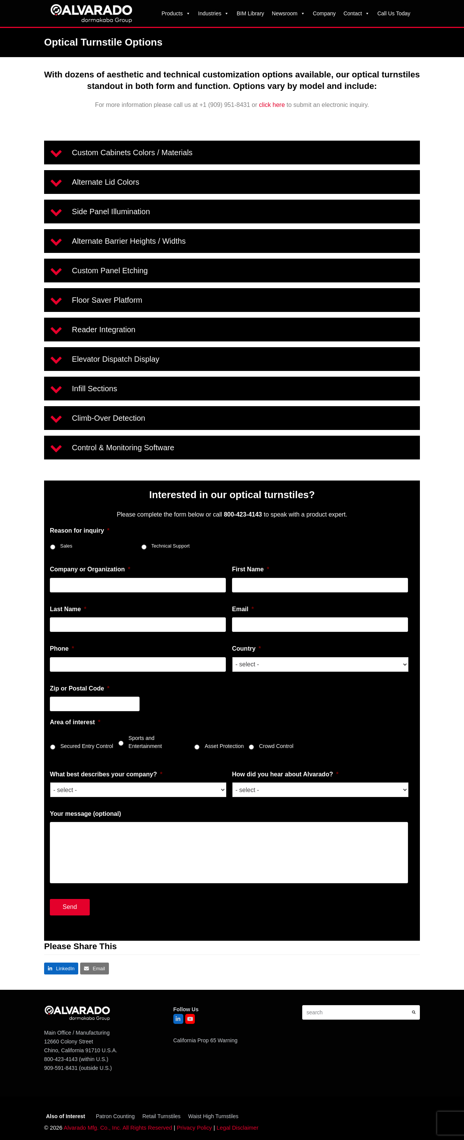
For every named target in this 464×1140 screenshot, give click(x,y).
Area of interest (75, 722)
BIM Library (250, 13)
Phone (62, 648)
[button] (232, 152)
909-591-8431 (60, 1068)
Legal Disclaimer (237, 1128)
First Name (250, 569)
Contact (357, 13)
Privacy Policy (194, 1128)
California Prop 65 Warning (205, 1040)
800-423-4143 (60, 1059)
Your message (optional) (85, 813)
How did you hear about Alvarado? (285, 774)
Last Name (68, 609)
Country (246, 648)
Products (175, 13)
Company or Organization (90, 569)
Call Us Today (393, 13)
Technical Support (170, 546)
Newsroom (288, 13)
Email (243, 609)
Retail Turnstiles (161, 1116)
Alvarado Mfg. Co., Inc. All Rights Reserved (118, 1128)
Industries (213, 13)
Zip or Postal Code (80, 688)
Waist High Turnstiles (213, 1116)
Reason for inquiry (80, 530)
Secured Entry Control (86, 746)
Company (324, 13)
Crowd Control (276, 746)
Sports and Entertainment (145, 742)
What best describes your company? (106, 774)
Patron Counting (115, 1116)
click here (272, 105)
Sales (66, 546)
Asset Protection (224, 746)
